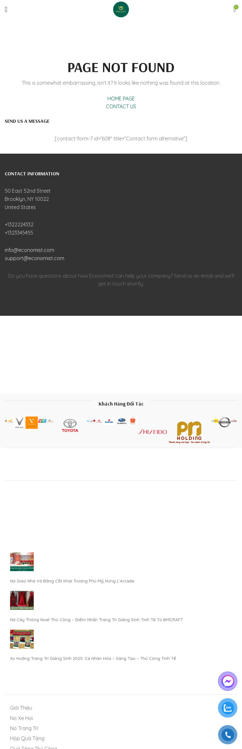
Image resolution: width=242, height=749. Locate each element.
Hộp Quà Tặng (27, 738)
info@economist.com (29, 250)
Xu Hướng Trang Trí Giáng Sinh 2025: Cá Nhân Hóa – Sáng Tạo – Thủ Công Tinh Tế (93, 658)
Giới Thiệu (21, 708)
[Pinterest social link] (22, 300)
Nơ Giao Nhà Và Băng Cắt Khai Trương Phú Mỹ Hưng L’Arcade (72, 580)
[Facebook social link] (10, 300)
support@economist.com (34, 258)
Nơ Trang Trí (24, 728)
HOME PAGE (121, 98)
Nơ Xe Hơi (21, 718)
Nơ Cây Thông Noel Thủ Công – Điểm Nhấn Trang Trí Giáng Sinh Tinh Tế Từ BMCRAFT (96, 619)
